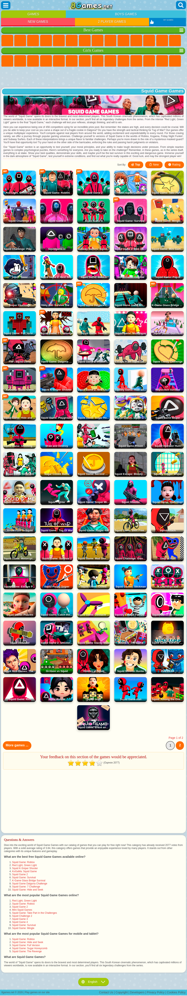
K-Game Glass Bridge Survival (28, 880)
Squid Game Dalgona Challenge (29, 883)
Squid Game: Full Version (26, 945)
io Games (136, 41)
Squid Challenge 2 (22, 916)
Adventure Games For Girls (85, 61)
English (93, 981)
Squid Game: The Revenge (27, 951)
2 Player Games (112, 21)
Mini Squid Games (22, 909)
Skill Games (72, 41)
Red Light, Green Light (24, 865)
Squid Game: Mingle (23, 928)
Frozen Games (123, 61)
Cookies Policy (176, 992)
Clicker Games (175, 41)
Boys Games (126, 14)
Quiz (59, 61)
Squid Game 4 (20, 922)
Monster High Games (72, 61)
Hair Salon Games (149, 61)
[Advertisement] (93, 77)
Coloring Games (97, 61)
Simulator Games (33, 41)
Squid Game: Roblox (23, 862)
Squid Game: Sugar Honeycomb (29, 948)
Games (33, 14)
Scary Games (149, 41)
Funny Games (123, 41)
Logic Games (162, 41)
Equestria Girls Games (20, 61)
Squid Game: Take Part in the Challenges (34, 912)
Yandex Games (85, 41)
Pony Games (7, 61)
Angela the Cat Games (110, 61)
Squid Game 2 (20, 874)
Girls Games (20, 41)
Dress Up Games (136, 61)
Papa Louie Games (175, 61)
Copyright (122, 992)
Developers (137, 992)
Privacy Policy (156, 992)
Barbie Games (46, 61)
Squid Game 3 (20, 919)
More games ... (17, 745)
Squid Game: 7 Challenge (26, 886)
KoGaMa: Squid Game (24, 871)
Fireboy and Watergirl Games (33, 61)
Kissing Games (162, 61)
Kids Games (46, 41)
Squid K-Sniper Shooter (25, 868)
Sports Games (110, 41)
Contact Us (106, 992)
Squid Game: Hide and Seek (27, 889)
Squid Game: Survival (24, 877)
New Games (38, 21)
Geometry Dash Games (97, 41)
